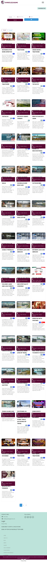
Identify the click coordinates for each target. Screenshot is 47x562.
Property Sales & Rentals (8, 552)
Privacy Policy (4, 523)
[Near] (34, 17)
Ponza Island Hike (8, 411)
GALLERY (5, 545)
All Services (6, 555)
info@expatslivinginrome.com (9, 518)
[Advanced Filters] (31, 19)
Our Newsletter (41, 8)
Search (17, 20)
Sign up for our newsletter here (12, 529)
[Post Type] (12, 17)
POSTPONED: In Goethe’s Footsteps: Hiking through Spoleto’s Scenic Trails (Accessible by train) (23, 417)
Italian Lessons (7, 550)
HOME (5, 535)
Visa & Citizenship (7, 547)
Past (10, 30)
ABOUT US (5, 537)
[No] (45, 558)
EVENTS (5, 542)
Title (4, 30)
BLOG (5, 540)
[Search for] (22, 17)
